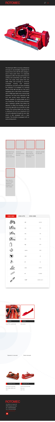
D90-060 (11, 216)
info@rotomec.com (10, 410)
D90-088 (32, 216)
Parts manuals (27, 355)
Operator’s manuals (12, 355)
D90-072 (21, 216)
